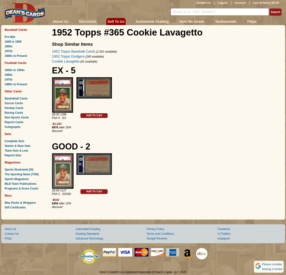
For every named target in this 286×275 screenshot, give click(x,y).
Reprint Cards (14, 122)
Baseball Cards (16, 30)
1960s (9, 46)
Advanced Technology (89, 238)
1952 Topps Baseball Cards (73, 51)
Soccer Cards (14, 103)
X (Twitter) (224, 233)
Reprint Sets (13, 155)
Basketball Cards (16, 98)
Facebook (224, 229)
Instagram (224, 238)
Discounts (88, 21)
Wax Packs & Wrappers (20, 202)
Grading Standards (88, 233)
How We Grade (191, 21)
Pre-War (10, 37)
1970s (9, 51)
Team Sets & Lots (16, 150)
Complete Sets (14, 141)
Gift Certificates (15, 207)
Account (240, 3)
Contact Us (203, 3)
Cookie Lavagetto (66, 61)
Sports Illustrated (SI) (19, 169)
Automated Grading (152, 21)
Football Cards (16, 63)
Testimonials (226, 21)
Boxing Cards (14, 112)
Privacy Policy (155, 229)
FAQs (251, 21)
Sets (8, 134)
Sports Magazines (17, 179)
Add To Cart (94, 115)
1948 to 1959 (13, 41)
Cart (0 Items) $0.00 (266, 3)
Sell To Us (115, 21)
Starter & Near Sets (18, 146)
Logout (223, 3)
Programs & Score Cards (21, 188)
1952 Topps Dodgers (68, 56)
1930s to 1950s (15, 70)
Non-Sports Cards (17, 117)
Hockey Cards (14, 108)
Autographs (13, 127)
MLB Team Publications (20, 183)
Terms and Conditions (160, 233)
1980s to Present (16, 56)
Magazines (13, 162)
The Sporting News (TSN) (22, 174)
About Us (61, 21)
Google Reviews (157, 238)
